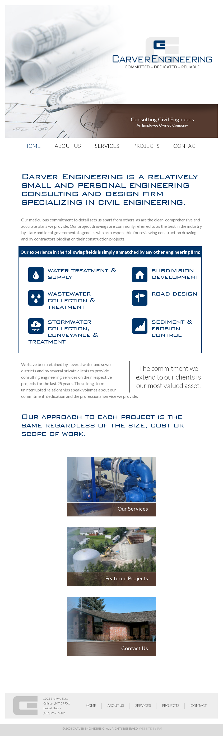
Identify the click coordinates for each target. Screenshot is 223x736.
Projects (146, 145)
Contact (186, 145)
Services (107, 145)
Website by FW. (150, 728)
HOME (32, 145)
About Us (68, 145)
